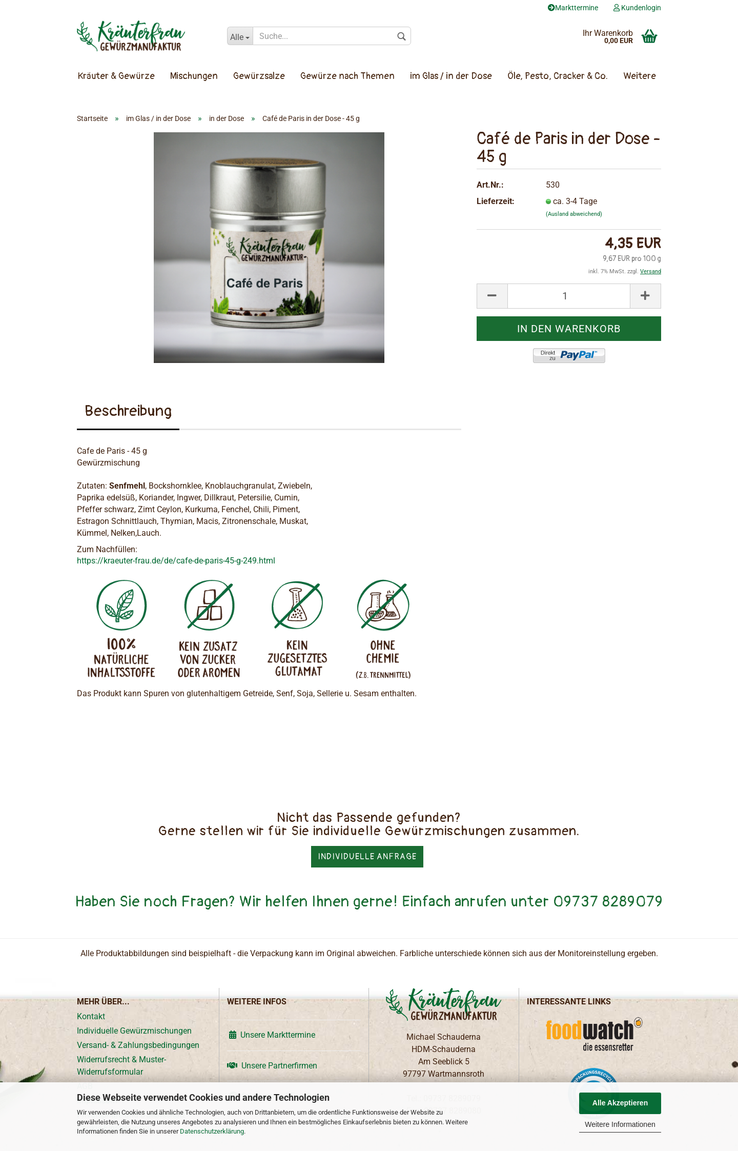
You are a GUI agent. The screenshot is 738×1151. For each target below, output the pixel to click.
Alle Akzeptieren (620, 1103)
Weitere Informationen (620, 1124)
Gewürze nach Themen (347, 76)
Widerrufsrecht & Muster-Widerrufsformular (121, 1066)
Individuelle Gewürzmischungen (134, 1031)
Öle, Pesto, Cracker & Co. (557, 76)
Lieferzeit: (496, 201)
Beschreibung (128, 410)
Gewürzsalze (259, 76)
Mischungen (194, 76)
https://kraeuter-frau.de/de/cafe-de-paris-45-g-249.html (176, 561)
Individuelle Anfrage (367, 857)
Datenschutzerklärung (212, 1131)
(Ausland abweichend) (574, 214)
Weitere (639, 76)
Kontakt (91, 1016)
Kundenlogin (637, 8)
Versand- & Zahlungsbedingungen (138, 1045)
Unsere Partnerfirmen (272, 1066)
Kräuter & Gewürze (116, 76)
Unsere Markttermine (271, 1035)
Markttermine (573, 8)
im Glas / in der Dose (451, 76)
